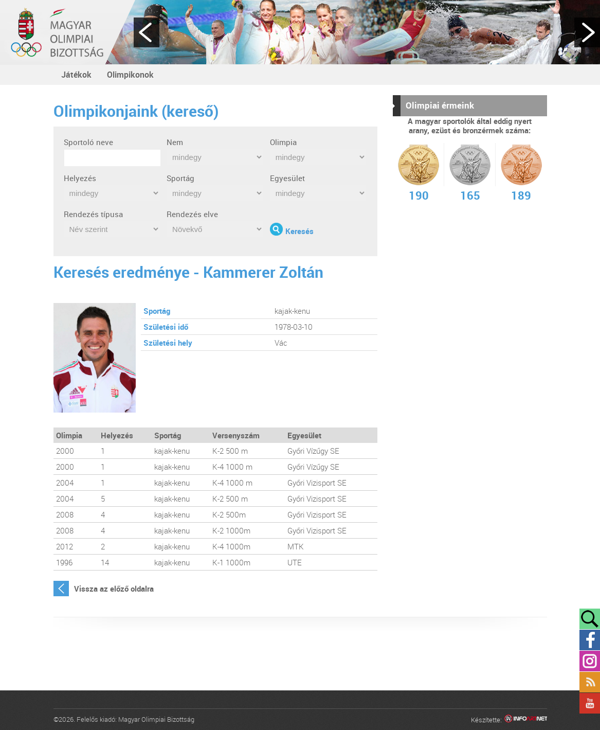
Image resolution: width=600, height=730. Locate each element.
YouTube (589, 703)
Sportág (180, 178)
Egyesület (287, 178)
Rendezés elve (192, 214)
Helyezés (80, 178)
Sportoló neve (88, 142)
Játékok (76, 74)
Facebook (589, 640)
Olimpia (283, 142)
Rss (589, 682)
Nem (175, 142)
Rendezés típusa (93, 214)
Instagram (589, 661)
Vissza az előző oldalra (114, 588)
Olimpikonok (130, 74)
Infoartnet (525, 720)
